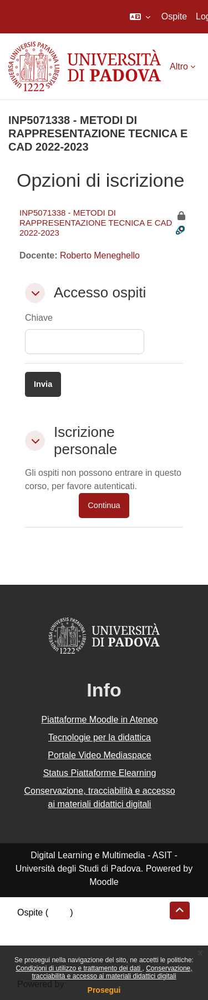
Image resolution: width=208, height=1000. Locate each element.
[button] (140, 16)
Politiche (33, 939)
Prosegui (104, 990)
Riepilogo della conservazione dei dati (91, 926)
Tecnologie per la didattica (99, 737)
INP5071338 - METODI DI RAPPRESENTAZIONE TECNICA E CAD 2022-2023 (95, 222)
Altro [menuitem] (179, 66)
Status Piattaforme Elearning (99, 773)
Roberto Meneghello (100, 255)
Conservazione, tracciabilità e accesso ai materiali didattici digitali (112, 972)
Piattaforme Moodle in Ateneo (100, 719)
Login (59, 912)
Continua (104, 505)
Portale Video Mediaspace (99, 755)
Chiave (39, 317)
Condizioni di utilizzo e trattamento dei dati (79, 968)
